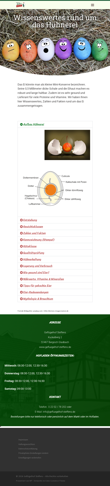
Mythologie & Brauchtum (38, 298)
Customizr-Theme (57, 481)
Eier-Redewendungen (35, 292)
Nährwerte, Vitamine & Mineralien (43, 279)
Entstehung (30, 220)
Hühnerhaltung (32, 259)
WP (31, 481)
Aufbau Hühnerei (33, 124)
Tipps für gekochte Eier (37, 285)
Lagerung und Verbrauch (37, 266)
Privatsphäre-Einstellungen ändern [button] (33, 453)
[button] (55, 124)
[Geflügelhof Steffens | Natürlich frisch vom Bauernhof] (21, 4)
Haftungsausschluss (27, 444)
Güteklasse (30, 246)
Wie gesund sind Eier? (36, 272)
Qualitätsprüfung (33, 252)
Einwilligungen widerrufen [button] (30, 457)
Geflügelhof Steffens (33, 476)
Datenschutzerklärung (28, 448)
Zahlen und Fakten (34, 233)
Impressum (23, 439)
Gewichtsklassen (33, 226)
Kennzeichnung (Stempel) (38, 239)
